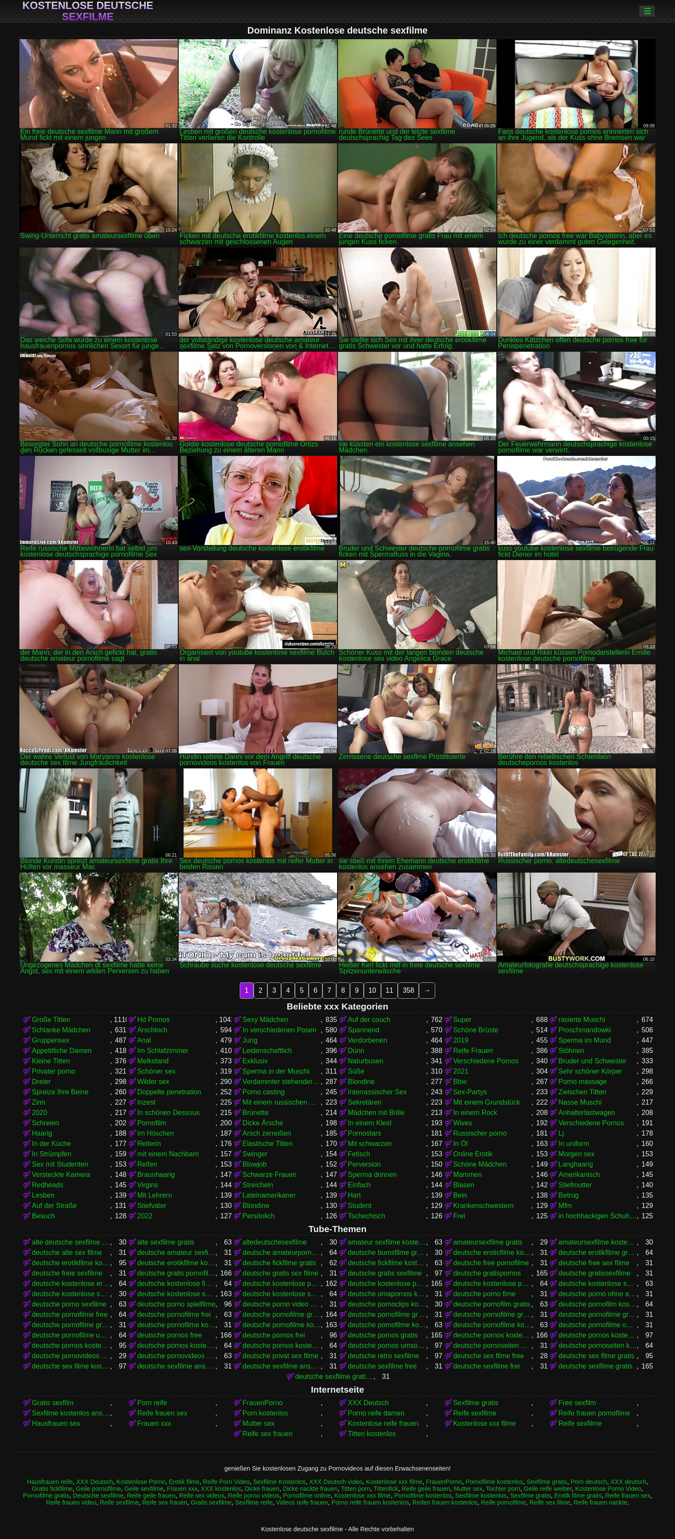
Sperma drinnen (372, 1174)
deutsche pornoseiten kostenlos (597, 1345)
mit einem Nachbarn (168, 1154)
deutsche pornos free (169, 1335)
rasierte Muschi (581, 1019)
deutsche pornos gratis (383, 1335)
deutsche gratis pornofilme (176, 1273)
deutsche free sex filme (593, 1263)
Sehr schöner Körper (590, 1071)
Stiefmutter (574, 1185)
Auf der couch (369, 1019)
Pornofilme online (307, 1495)
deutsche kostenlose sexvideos (281, 1293)
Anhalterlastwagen (586, 1112)
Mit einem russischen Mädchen (281, 1102)
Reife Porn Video (226, 1481)
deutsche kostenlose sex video (71, 1293)
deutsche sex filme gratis (596, 1355)
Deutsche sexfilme (98, 1495)
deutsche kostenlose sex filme (597, 1283)
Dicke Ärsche (262, 1123)
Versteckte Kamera (61, 1174)
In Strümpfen (51, 1154)
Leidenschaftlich (267, 1050)
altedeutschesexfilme (274, 1242)
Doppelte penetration (169, 1092)
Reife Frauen (473, 1050)
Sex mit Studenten (60, 1164)
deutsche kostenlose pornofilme (281, 1283)
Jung (249, 1040)
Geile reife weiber (548, 1488)
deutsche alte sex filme (67, 1252)
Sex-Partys (470, 1092)
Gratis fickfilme (52, 1488)
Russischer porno (480, 1133)
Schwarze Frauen (269, 1174)
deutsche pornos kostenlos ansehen (71, 1345)
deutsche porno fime (484, 1293)
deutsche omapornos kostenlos (387, 1293)
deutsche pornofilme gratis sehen (71, 1324)
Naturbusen (366, 1061)
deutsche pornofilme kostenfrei (176, 1324)
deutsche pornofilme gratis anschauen (387, 1314)
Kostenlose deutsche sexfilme (87, 11)
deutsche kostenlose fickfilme (176, 1283)
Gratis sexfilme (211, 1502)
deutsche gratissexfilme (594, 1273)
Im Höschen (155, 1133)
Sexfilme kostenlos (481, 1495)
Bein (460, 1195)
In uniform (573, 1143)
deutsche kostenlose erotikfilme (71, 1283)
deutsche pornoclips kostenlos (387, 1304)
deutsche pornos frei (273, 1335)
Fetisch (359, 1154)
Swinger (254, 1154)
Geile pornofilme (98, 1488)
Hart (354, 1195)
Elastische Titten (267, 1143)
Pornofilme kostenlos (494, 1481)
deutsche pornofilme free (70, 1314)
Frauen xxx (154, 1423)
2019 (461, 1040)
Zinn (38, 1102)
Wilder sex (153, 1081)
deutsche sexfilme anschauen (176, 1366)
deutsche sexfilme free (382, 1366)
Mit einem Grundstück (486, 1102)
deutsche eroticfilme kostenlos (492, 1252)
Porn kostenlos (265, 1413)
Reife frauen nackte (600, 1502)
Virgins (147, 1185)
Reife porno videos (253, 1495)
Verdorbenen (367, 1040)
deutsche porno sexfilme (69, 1304)
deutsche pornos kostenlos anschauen (597, 1335)
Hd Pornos (153, 1019)
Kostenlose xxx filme (484, 1423)
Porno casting (263, 1092)
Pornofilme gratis (46, 1495)
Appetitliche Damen (62, 1050)
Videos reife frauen (302, 1502)
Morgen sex (576, 1154)
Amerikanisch (579, 1174)
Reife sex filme (549, 1502)
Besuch (43, 1216)
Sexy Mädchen (265, 1019)
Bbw (460, 1081)
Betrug (568, 1195)
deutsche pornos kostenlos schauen (281, 1345)
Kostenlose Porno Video (608, 1488)
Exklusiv (255, 1061)
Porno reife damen (376, 1413)
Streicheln (257, 1185)
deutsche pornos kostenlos (492, 1335)
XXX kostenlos (221, 1488)
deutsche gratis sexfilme (385, 1273)
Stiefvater (152, 1205)
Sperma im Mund (584, 1040)
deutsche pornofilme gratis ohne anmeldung (597, 1314)
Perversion (364, 1164)
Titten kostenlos (372, 1433)
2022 (145, 1216)
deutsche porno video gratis (281, 1304)
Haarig (42, 1133)
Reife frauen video (71, 1502)
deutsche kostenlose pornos (387, 1283)
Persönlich (258, 1216)
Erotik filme (184, 1481)
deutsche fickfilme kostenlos (387, 1263)
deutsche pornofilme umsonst (71, 1335)
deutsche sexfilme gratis (595, 1366)
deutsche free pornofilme (491, 1263)
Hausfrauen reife (50, 1481)
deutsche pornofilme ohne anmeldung (597, 1324)
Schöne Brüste (476, 1030)
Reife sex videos (202, 1495)
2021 (461, 1071)
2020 (39, 1112)
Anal (144, 1040)
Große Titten (51, 1019)
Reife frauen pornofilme (594, 1413)
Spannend (363, 1030)
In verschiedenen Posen (279, 1030)
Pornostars (364, 1133)
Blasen (463, 1185)
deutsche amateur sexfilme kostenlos (176, 1252)
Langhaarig (575, 1164)
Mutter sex (258, 1423)
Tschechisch (366, 1216)
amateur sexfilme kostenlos (387, 1242)
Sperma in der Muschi (276, 1071)
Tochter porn (503, 1488)
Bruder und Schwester (592, 1061)
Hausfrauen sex (56, 1423)
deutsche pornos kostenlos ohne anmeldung (176, 1345)
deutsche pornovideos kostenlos (176, 1355)
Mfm (565, 1205)
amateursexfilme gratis (488, 1242)
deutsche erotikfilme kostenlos (71, 1263)
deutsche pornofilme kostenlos (281, 1324)
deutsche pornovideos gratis (71, 1355)
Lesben (43, 1195)
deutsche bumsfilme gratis (387, 1252)
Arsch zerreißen (266, 1133)
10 (372, 990)
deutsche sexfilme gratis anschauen (334, 1376)
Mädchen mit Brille (376, 1112)
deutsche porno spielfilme (176, 1304)
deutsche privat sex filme (280, 1355)
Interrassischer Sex (377, 1092)
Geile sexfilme (143, 1488)
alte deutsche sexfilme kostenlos (71, 1242)
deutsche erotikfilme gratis (597, 1252)
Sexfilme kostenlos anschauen (71, 1413)
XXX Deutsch (368, 1402)
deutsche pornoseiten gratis (492, 1345)
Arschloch (152, 1030)
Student (360, 1205)
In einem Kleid (369, 1123)
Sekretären (364, 1102)
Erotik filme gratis (578, 1495)
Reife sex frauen (267, 1433)
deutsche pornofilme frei (174, 1314)
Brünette (255, 1112)
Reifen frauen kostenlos (444, 1502)
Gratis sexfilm (53, 1402)
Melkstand (153, 1061)
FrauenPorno (262, 1402)
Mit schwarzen (370, 1143)
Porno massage (582, 1081)
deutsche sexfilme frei (486, 1366)
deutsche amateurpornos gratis (281, 1252)
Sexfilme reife (253, 1502)
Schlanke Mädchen (61, 1030)
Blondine (361, 1081)
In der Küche (51, 1143)
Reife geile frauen (426, 1488)
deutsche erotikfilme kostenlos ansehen (176, 1263)
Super (462, 1019)
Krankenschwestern (483, 1205)
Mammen (467, 1174)
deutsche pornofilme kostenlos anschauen (387, 1324)
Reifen (147, 1164)
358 (408, 990)
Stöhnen (571, 1050)
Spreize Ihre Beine (60, 1092)
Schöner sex (156, 1071)
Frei (459, 1216)
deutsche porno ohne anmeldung (597, 1293)
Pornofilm (152, 1123)
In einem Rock (475, 1112)
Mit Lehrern (154, 1195)
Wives (462, 1123)
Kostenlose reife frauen (383, 1423)
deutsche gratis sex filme (280, 1273)
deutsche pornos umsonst (387, 1345)
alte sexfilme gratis (166, 1242)
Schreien (45, 1123)
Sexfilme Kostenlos (279, 1481)
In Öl (460, 1143)
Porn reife (152, 1402)
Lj (561, 1133)
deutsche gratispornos (487, 1273)
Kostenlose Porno (141, 1481)
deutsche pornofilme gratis (281, 1314)
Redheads (47, 1185)
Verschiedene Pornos (486, 1061)
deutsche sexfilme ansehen (281, 1366)
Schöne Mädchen (480, 1164)
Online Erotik (473, 1154)
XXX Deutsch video (335, 1481)
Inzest (146, 1102)
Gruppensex (50, 1040)
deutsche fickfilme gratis (279, 1263)
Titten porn (355, 1488)
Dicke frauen (262, 1488)
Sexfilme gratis (476, 1402)
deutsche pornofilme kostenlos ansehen (492, 1324)
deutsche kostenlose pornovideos (492, 1283)
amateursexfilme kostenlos (597, 1242)
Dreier (41, 1081)
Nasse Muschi (579, 1102)
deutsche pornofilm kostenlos (597, 1304)
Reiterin (149, 1143)
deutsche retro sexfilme (383, 1355)
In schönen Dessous (168, 1112)
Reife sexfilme (474, 1413)
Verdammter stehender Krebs (281, 1081)
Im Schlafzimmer (163, 1050)
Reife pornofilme (503, 1502)
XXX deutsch (628, 1481)
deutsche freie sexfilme (67, 1273)
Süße (356, 1071)
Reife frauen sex (162, 1413)
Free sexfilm (577, 1402)
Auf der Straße (54, 1205)
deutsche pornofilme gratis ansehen (492, 1314)
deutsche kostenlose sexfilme (176, 1293)
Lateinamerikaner (269, 1195)
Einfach (359, 1185)
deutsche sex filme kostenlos (71, 1366)
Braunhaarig (156, 1174)
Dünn (356, 1050)
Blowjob (254, 1164)
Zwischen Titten (582, 1092)
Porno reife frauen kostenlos (370, 1502)
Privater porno (53, 1071)
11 (389, 990)
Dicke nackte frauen (310, 1488)
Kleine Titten (51, 1061)
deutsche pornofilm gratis (491, 1304)
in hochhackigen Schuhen (597, 1216)
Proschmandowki (584, 1030)
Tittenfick (386, 1488)
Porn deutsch (588, 1481)
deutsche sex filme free (488, 1355)
